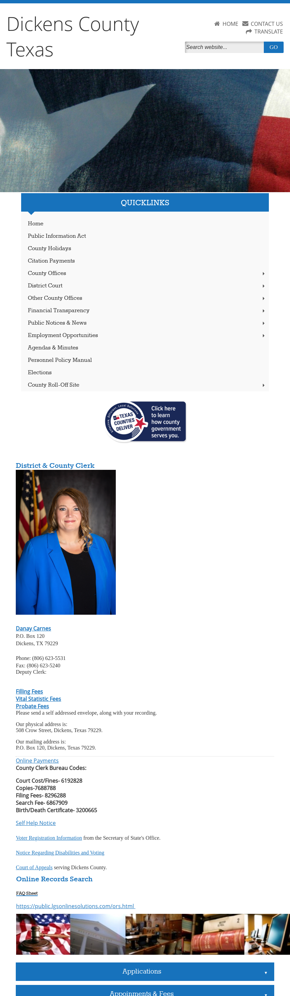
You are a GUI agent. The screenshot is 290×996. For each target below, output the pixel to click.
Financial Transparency (147, 310)
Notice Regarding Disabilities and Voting (60, 852)
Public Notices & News (147, 323)
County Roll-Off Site (147, 385)
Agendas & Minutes (53, 347)
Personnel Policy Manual (60, 360)
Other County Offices (147, 298)
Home (35, 223)
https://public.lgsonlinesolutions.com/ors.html (75, 906)
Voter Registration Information (49, 838)
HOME (230, 23)
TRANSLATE (268, 31)
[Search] (226, 47)
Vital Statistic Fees (38, 699)
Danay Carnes (33, 628)
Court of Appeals (34, 867)
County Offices (147, 273)
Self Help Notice (36, 823)
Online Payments (37, 760)
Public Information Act (57, 236)
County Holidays (49, 248)
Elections (40, 372)
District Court (147, 285)
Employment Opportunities (147, 335)
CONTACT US (267, 23)
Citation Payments (51, 261)
